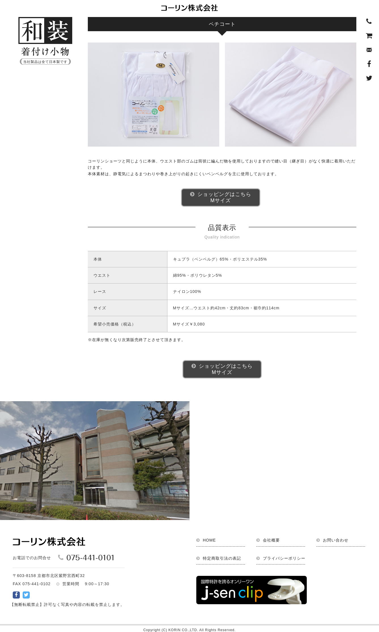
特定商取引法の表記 (222, 558)
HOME (209, 540)
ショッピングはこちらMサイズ (224, 197)
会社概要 (271, 540)
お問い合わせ (335, 540)
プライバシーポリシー (284, 558)
